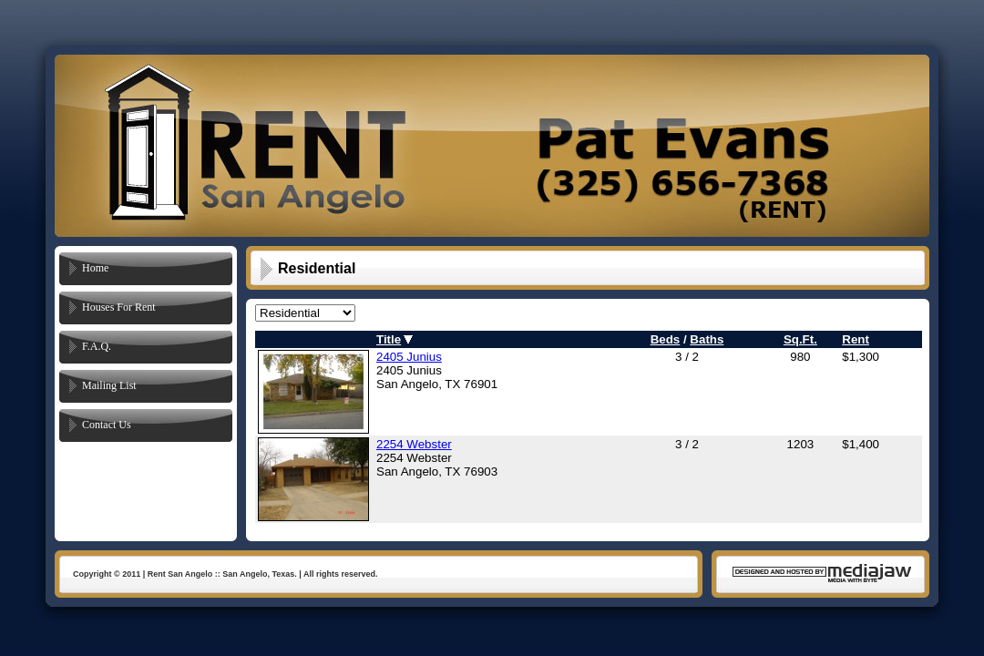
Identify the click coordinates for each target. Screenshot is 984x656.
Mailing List (109, 385)
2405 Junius (409, 357)
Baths (706, 339)
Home (95, 267)
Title (388, 339)
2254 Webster (414, 444)
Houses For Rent (119, 307)
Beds (666, 339)
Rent (855, 339)
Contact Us (106, 424)
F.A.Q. (96, 346)
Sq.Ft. (800, 339)
